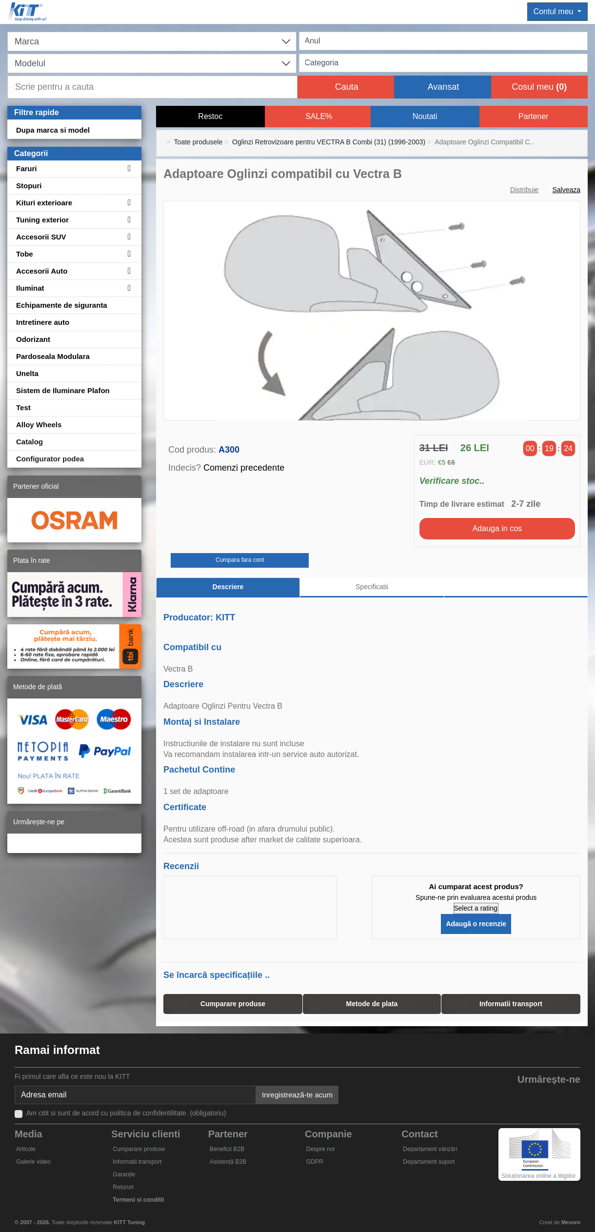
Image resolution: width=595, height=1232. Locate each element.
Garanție (124, 1174)
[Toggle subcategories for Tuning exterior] (127, 220)
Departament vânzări (430, 1149)
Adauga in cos (497, 528)
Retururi (123, 1187)
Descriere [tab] (228, 587)
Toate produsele (198, 142)
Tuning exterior (42, 220)
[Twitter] (502, 1096)
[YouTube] (525, 1096)
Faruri (26, 168)
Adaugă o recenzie (476, 924)
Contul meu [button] (554, 11)
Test (23, 407)
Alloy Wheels (38, 424)
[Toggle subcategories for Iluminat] (127, 288)
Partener (533, 116)
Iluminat (30, 288)
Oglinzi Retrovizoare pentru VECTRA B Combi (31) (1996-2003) (328, 142)
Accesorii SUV (41, 237)
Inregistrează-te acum (297, 1095)
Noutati (425, 116)
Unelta (27, 373)
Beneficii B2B (227, 1149)
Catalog (29, 441)
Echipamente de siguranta (61, 305)
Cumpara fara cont (240, 559)
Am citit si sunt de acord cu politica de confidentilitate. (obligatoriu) (126, 1113)
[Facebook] (480, 1096)
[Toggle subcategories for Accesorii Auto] (127, 271)
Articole (26, 1149)
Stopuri (29, 185)
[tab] (516, 587)
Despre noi (320, 1149)
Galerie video (33, 1161)
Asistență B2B (228, 1161)
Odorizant (33, 339)
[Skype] (547, 1096)
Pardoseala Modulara (53, 356)
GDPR (314, 1161)
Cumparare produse (139, 1149)
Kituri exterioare (44, 203)
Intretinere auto (42, 322)
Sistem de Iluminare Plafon (63, 390)
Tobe (24, 254)
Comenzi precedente (243, 468)
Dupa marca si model (53, 130)
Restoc (210, 116)
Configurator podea (50, 459)
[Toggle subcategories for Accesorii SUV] (127, 237)
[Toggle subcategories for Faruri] (127, 168)
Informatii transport (137, 1161)
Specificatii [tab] (372, 587)
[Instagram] (570, 1096)
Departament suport (429, 1161)
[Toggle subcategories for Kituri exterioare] (127, 203)
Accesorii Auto (41, 271)
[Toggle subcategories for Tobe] (127, 254)
